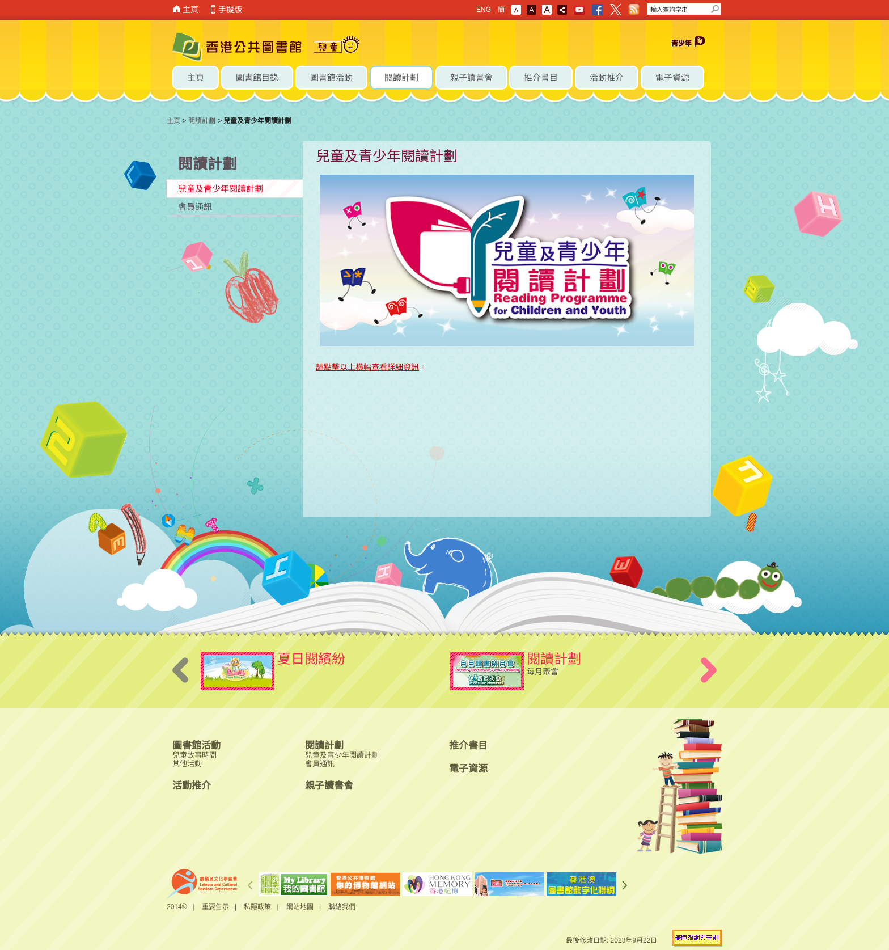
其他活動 (187, 763)
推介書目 (468, 745)
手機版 (230, 9)
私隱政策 (257, 907)
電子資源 (468, 768)
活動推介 (191, 785)
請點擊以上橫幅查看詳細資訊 (367, 366)
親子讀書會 (329, 785)
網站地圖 (300, 907)
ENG (483, 10)
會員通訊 (195, 207)
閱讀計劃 (201, 121)
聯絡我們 (341, 907)
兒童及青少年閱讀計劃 (220, 188)
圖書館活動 (196, 745)
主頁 (190, 9)
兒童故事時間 (194, 755)
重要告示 (215, 907)
